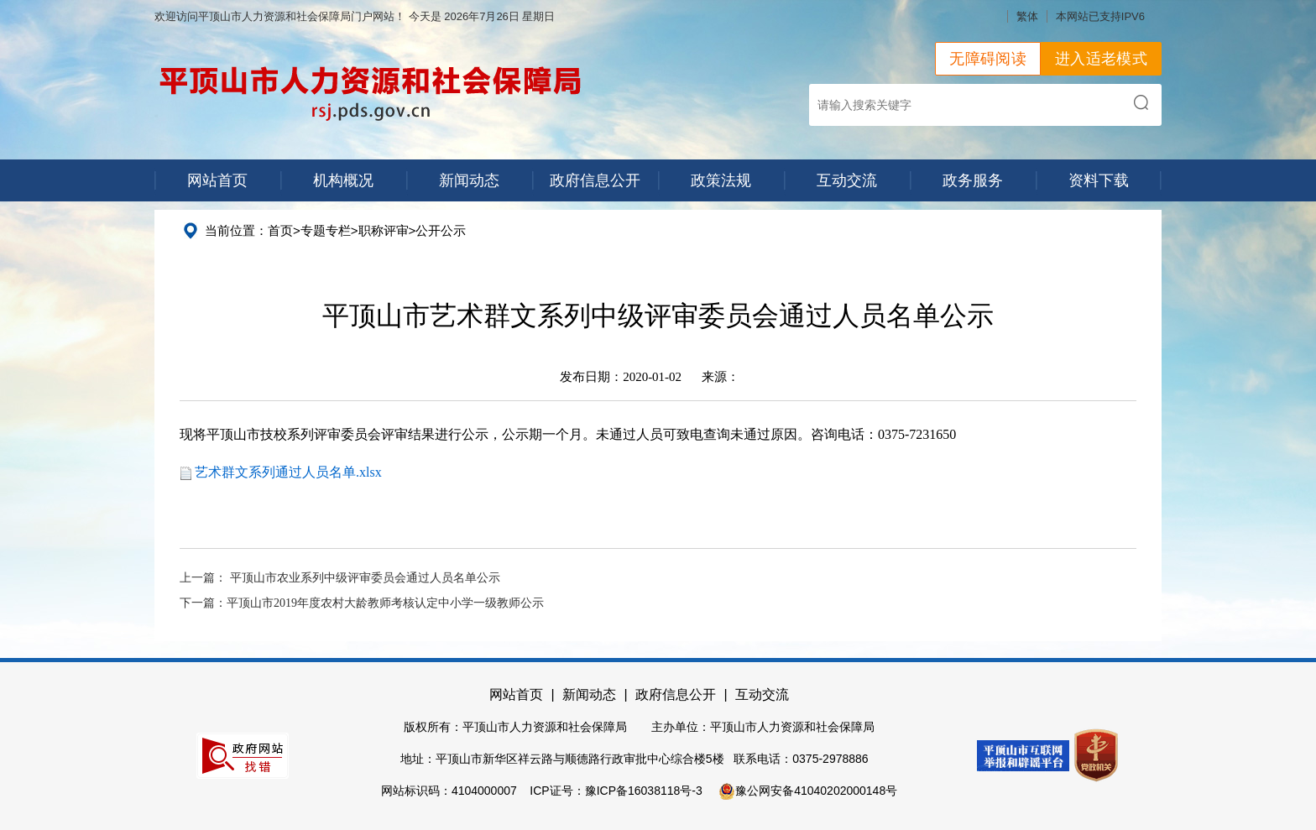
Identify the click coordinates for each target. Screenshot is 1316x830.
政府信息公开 (595, 180)
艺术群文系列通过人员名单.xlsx (288, 472)
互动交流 (847, 180)
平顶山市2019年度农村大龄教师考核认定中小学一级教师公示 (385, 603)
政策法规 (721, 180)
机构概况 (343, 180)
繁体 (1027, 16)
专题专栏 (325, 230)
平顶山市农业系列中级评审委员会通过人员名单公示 (365, 578)
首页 (280, 230)
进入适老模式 (1101, 58)
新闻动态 (469, 180)
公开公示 (440, 230)
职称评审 (383, 230)
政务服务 (973, 180)
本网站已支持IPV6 (1100, 16)
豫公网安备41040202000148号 (807, 790)
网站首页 (217, 180)
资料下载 (1098, 180)
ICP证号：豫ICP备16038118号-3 (616, 790)
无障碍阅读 (987, 58)
